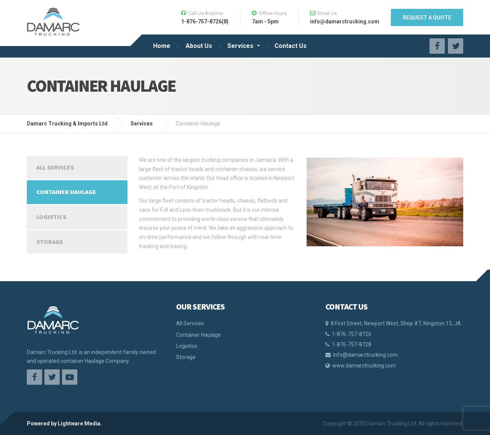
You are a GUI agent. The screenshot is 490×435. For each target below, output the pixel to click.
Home (161, 45)
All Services (55, 167)
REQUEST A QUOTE (427, 18)
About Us (199, 45)
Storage (49, 242)
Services (240, 45)
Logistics (51, 217)
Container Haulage (66, 192)
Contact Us (290, 45)
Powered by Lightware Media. (64, 423)
